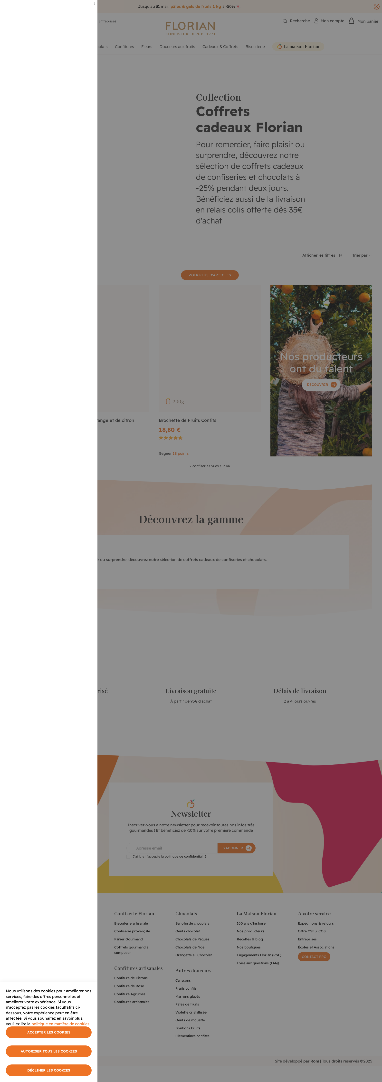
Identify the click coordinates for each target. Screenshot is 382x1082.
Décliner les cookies (48, 1070)
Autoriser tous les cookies (49, 1051)
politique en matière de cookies (60, 1023)
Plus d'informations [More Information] (76, 40)
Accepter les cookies (48, 1032)
